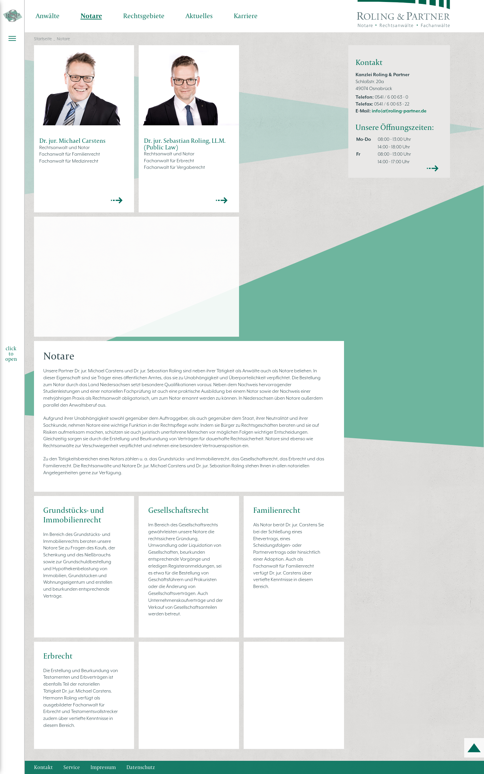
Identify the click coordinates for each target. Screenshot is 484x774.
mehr (432, 168)
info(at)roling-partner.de (399, 110)
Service (71, 767)
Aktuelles (199, 15)
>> (116, 200)
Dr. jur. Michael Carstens (72, 140)
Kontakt (43, 767)
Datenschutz (140, 767)
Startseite (43, 38)
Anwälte (47, 15)
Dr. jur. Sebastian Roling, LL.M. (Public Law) (184, 144)
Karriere (246, 15)
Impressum (103, 767)
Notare (91, 15)
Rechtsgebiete (143, 15)
